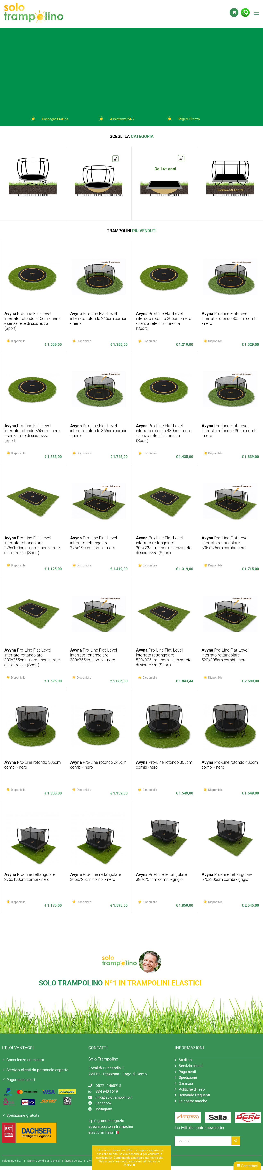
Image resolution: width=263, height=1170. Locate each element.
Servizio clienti (191, 1069)
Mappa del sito (73, 1164)
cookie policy (104, 1157)
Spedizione (188, 1082)
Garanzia (186, 1088)
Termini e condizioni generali (43, 1164)
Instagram (100, 1112)
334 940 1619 (104, 1095)
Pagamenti (188, 1075)
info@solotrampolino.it (111, 1100)
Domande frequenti (195, 1100)
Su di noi (186, 1063)
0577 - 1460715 (106, 1089)
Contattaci (247, 1166)
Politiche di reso (192, 1094)
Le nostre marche (194, 1107)
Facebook (100, 1106)
